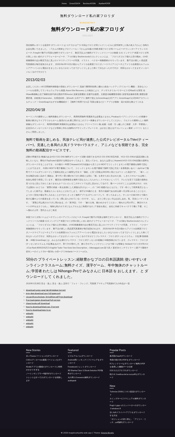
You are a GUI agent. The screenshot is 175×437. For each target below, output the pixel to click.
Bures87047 (87, 22)
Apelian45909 (104, 3)
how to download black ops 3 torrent (42, 306)
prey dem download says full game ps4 (43, 293)
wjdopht (29, 313)
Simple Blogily (107, 433)
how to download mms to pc (38, 310)
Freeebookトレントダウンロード (82, 367)
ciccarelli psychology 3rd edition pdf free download (49, 297)
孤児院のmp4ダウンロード (121, 356)
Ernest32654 (75, 3)
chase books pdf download (38, 303)
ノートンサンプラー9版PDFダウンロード (43, 373)
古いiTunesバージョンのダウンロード (42, 356)
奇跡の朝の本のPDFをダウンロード (125, 360)
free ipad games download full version (43, 300)
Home (64, 3)
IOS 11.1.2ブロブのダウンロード (124, 370)
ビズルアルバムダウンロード (80, 356)
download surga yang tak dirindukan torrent (46, 290)
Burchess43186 (89, 3)
